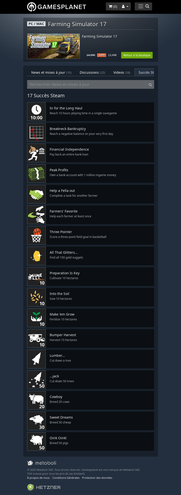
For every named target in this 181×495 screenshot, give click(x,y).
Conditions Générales (65, 477)
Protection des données (97, 477)
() (113, 6)
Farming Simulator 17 (99, 36)
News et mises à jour (51, 72)
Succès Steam (153, 72)
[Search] (150, 84)
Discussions (92, 72)
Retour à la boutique (136, 55)
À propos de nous (38, 477)
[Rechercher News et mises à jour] (87, 84)
